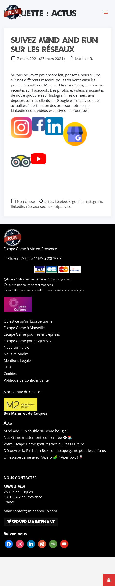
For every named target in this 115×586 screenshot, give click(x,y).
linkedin (17, 206)
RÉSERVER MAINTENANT (31, 522)
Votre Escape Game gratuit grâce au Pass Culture (44, 444)
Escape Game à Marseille (24, 327)
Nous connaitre (16, 347)
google (77, 201)
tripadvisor (64, 206)
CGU (7, 367)
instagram (93, 201)
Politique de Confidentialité (26, 380)
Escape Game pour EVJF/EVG (27, 340)
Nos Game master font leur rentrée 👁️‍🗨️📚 (38, 437)
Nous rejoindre (16, 353)
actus (48, 201)
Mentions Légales (18, 360)
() (41, 58)
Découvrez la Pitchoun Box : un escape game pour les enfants (55, 450)
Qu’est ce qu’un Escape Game (28, 321)
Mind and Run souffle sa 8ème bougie (35, 430)
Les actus (96, 85)
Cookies (10, 373)
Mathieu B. (84, 58)
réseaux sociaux (39, 206)
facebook (62, 201)
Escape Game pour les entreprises (32, 334)
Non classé (26, 201)
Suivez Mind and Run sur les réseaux (54, 44)
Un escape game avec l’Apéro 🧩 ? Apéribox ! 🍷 (43, 457)
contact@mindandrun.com (35, 511)
